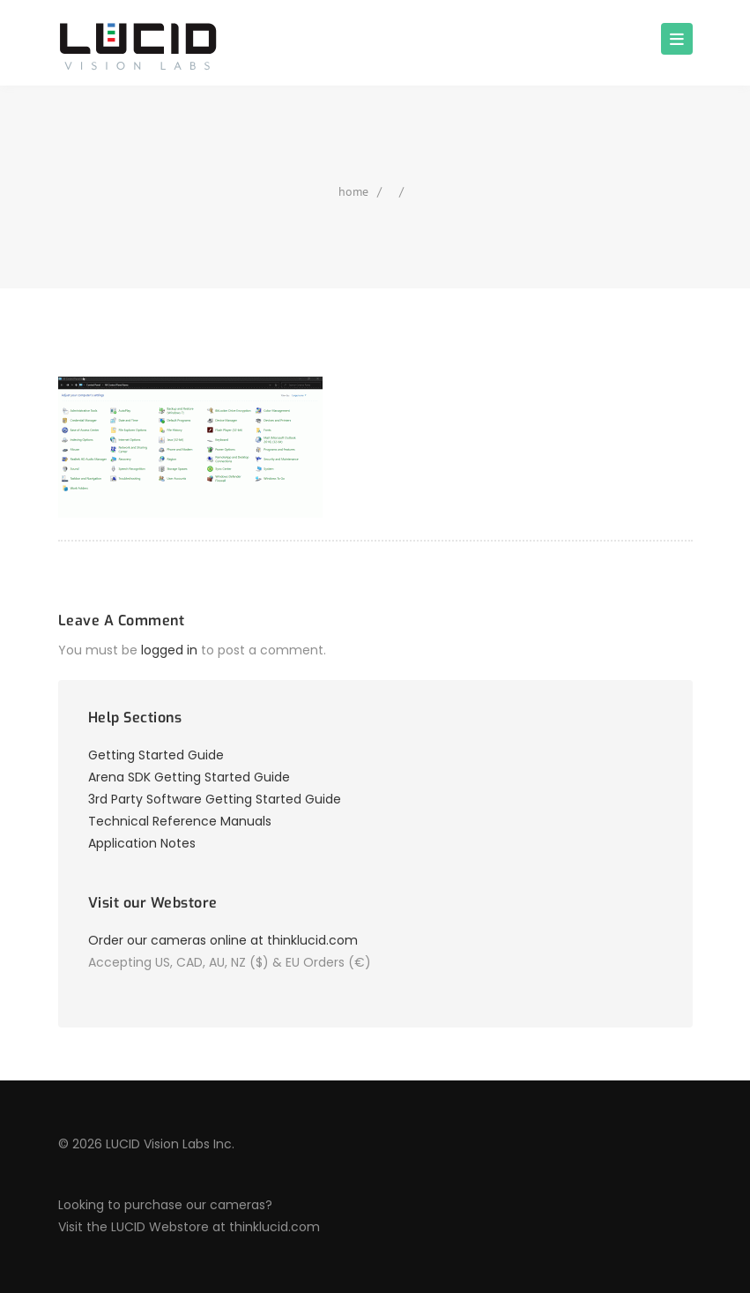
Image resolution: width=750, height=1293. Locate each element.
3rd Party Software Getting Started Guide (214, 799)
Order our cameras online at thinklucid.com (223, 940)
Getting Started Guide (156, 755)
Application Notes (142, 843)
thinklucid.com (274, 1227)
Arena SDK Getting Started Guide (189, 777)
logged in (169, 650)
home (353, 191)
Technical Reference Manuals (179, 821)
